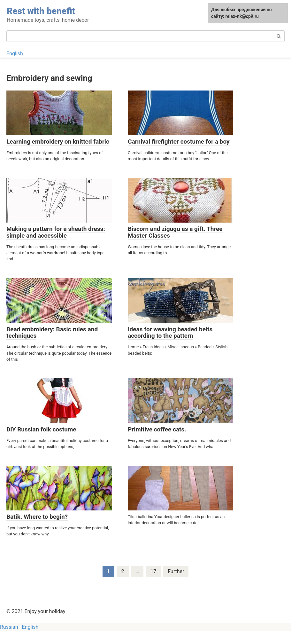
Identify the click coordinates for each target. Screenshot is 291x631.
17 (153, 571)
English (14, 54)
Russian (9, 627)
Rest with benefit (41, 11)
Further (176, 571)
